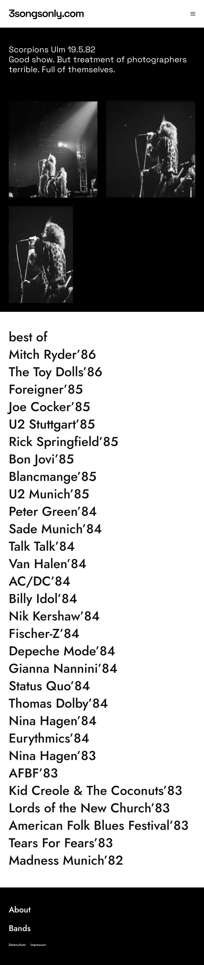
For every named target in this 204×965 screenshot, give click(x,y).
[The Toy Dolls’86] (102, 372)
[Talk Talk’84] (102, 546)
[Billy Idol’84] (102, 598)
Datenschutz (17, 944)
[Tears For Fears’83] (102, 843)
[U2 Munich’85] (102, 494)
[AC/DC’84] (102, 581)
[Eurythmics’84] (102, 738)
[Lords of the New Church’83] (102, 808)
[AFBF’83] (102, 773)
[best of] (102, 337)
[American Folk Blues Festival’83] (102, 825)
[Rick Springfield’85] (102, 441)
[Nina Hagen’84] (102, 721)
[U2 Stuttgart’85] (102, 424)
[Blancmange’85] (102, 476)
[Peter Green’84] (102, 511)
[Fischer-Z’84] (102, 633)
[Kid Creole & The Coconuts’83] (102, 790)
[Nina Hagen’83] (102, 755)
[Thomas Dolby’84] (102, 703)
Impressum (38, 944)
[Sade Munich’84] (102, 529)
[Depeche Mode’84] (102, 651)
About (20, 910)
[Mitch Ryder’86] (102, 354)
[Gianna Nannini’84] (102, 668)
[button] (193, 14)
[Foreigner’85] (102, 389)
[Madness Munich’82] (102, 860)
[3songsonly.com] (47, 14)
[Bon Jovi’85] (102, 459)
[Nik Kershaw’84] (102, 616)
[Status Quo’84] (102, 686)
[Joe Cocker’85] (102, 407)
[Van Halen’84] (102, 564)
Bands (20, 928)
